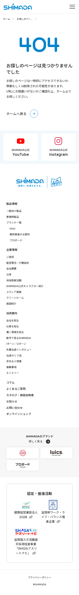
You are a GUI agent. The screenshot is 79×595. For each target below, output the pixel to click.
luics (12, 228)
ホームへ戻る (16, 114)
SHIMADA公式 (20, 152)
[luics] (56, 452)
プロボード (16, 240)
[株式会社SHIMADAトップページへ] (16, 6)
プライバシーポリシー (39, 577)
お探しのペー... (25, 19)
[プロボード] (23, 465)
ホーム (6, 19)
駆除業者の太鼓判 (20, 234)
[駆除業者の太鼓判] (23, 452)
